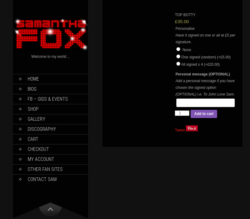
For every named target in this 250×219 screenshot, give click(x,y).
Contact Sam (42, 179)
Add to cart (203, 114)
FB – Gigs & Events (48, 99)
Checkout (38, 149)
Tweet (180, 130)
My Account (41, 159)
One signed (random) (206, 57)
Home (33, 79)
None (183, 50)
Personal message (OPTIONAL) (202, 74)
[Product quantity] (182, 113)
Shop (33, 109)
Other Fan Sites (45, 169)
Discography (42, 129)
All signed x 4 (200, 64)
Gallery (36, 119)
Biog (32, 89)
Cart (33, 139)
